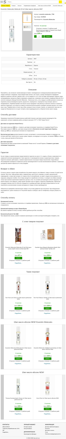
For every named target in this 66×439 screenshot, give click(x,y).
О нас (46, 432)
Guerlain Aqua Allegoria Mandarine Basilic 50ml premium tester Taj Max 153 (47, 248)
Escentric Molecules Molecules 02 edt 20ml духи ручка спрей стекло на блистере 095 (18, 248)
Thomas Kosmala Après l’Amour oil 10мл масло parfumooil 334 (18, 399)
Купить (48, 36)
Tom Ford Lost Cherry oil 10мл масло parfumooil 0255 (18, 298)
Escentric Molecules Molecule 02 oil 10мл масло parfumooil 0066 (18, 348)
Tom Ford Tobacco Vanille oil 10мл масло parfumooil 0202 (47, 298)
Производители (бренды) (30, 434)
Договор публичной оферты (52, 426)
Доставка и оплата (49, 430)
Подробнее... (18, 263)
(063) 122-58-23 (6, 426)
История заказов (28, 426)
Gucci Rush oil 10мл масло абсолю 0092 (47, 398)
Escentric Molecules (49, 19)
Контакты (47, 428)
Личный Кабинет (28, 428)
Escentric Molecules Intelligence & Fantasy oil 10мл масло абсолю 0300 (47, 348)
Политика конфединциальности (53, 434)
